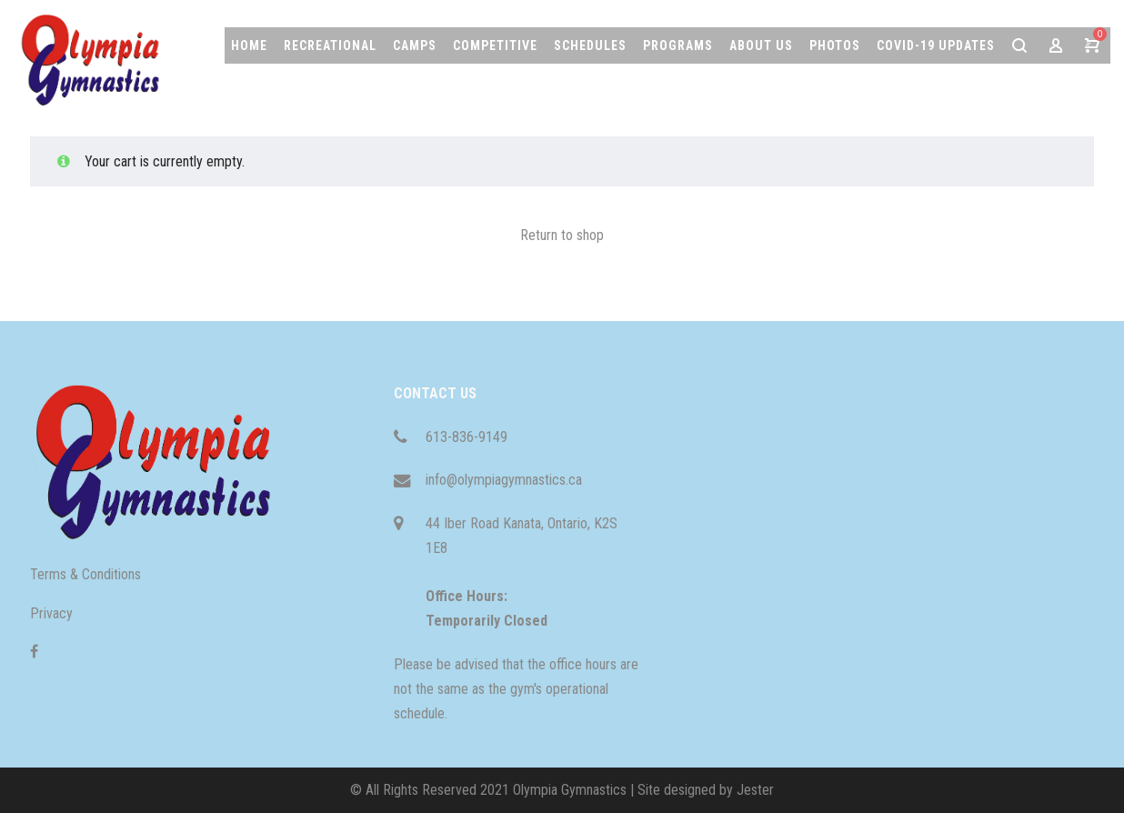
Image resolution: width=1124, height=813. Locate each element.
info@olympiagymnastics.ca (504, 479)
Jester (755, 789)
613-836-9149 (466, 437)
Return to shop (562, 235)
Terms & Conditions (85, 574)
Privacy (51, 613)
